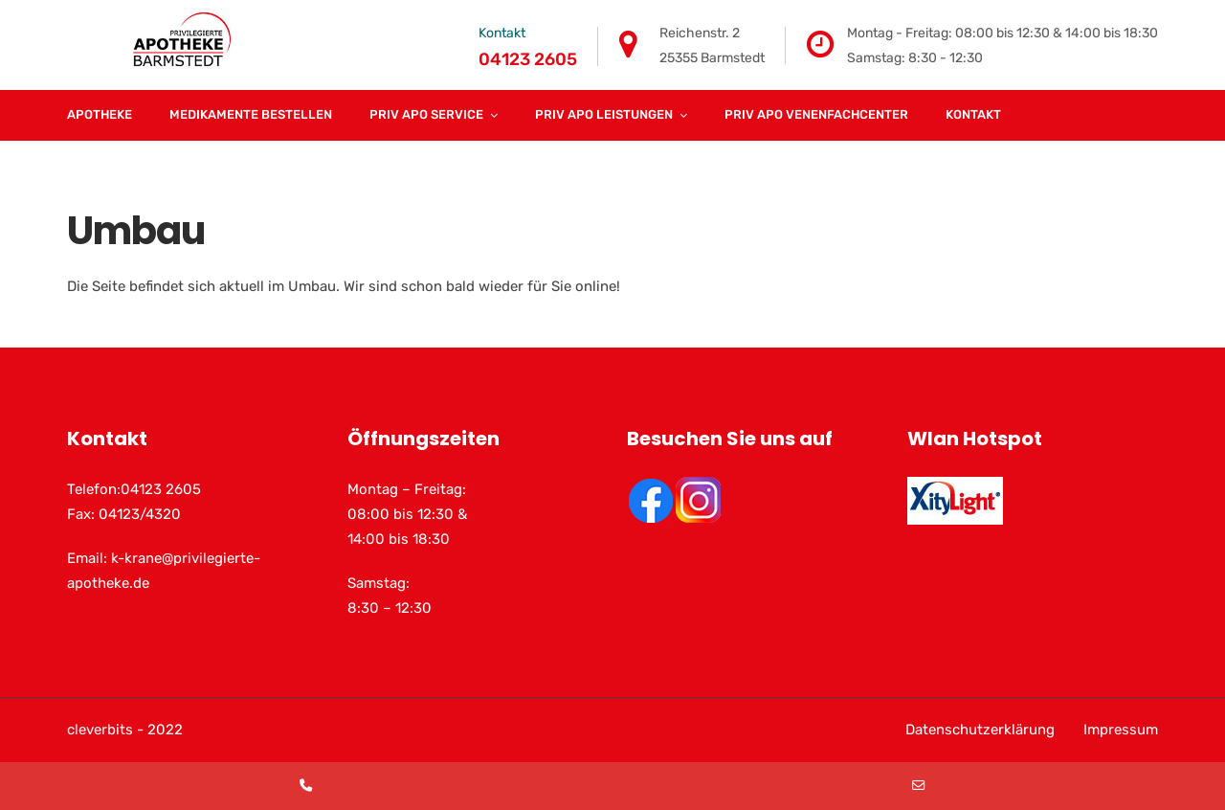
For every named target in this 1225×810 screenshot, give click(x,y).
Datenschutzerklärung (980, 729)
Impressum (1120, 729)
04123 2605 (528, 59)
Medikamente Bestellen (250, 114)
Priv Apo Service (426, 114)
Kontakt (973, 114)
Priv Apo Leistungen (604, 114)
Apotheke (99, 114)
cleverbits (100, 729)
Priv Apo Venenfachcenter (816, 114)
